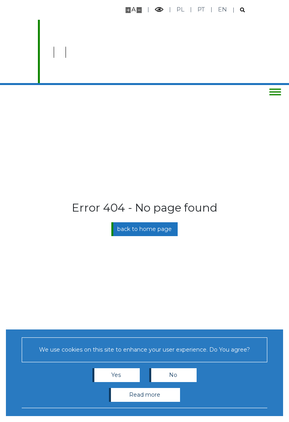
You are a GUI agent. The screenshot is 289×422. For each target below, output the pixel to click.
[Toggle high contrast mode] (159, 9)
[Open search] (239, 10)
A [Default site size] (133, 9)
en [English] (222, 9)
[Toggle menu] (275, 91)
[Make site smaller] (139, 10)
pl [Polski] (180, 9)
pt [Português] (201, 9)
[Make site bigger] (128, 10)
